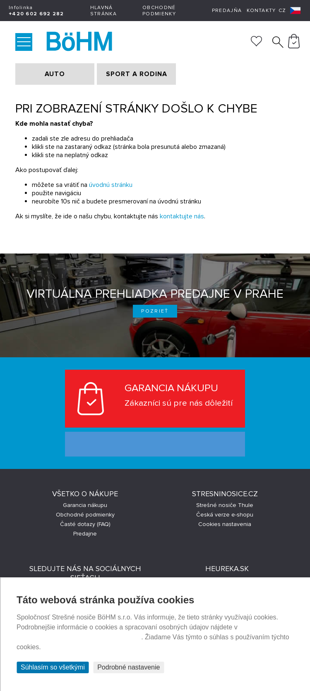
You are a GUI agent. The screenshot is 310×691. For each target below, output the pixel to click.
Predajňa (227, 10)
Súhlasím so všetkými (53, 667)
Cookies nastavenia (224, 524)
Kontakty (261, 10)
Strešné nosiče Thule (224, 505)
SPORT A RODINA (136, 74)
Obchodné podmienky (159, 11)
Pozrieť (154, 311)
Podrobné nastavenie (128, 667)
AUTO (55, 74)
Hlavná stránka (103, 11)
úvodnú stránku (110, 185)
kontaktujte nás (182, 216)
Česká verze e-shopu (224, 514)
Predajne (85, 533)
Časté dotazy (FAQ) (85, 524)
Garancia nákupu (85, 505)
